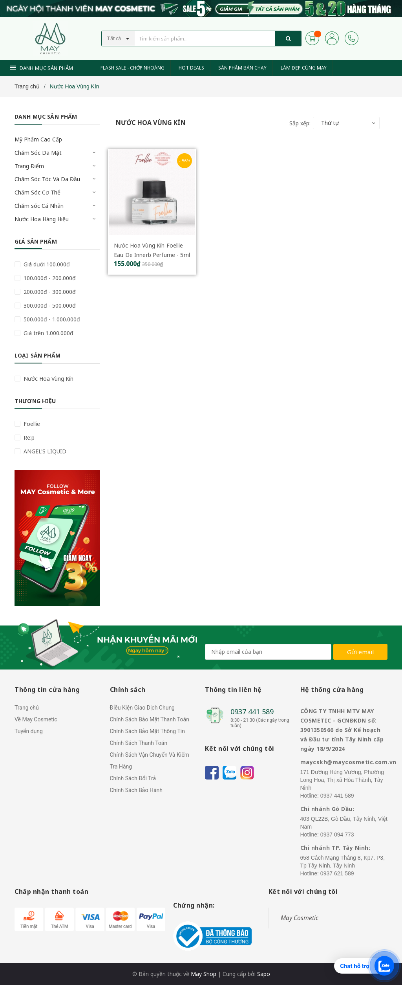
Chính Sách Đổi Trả (133, 778)
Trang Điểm (29, 166)
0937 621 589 (337, 873)
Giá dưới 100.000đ (46, 264)
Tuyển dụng (29, 731)
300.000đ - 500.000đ (49, 305)
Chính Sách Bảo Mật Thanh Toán (149, 719)
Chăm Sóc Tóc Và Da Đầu (47, 179)
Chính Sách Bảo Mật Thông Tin (147, 731)
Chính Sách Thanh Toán (139, 743)
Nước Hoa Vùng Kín (47, 378)
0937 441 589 (252, 711)
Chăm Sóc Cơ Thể (37, 192)
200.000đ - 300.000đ (49, 291)
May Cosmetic (299, 917)
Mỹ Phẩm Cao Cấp (38, 139)
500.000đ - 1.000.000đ (51, 319)
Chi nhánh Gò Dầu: (327, 809)
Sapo (263, 974)
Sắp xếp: (300, 123)
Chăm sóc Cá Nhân (39, 205)
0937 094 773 (337, 834)
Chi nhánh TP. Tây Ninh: (335, 847)
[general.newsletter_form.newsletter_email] (268, 652)
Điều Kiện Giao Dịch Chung (142, 707)
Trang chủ (27, 707)
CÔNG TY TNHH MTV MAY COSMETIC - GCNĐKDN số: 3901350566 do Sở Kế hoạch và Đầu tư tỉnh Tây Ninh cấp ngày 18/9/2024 (342, 729)
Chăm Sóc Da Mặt (38, 152)
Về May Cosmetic (36, 719)
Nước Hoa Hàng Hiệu (42, 219)
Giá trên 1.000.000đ (47, 333)
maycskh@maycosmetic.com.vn (348, 762)
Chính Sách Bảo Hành (136, 790)
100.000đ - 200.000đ (49, 278)
